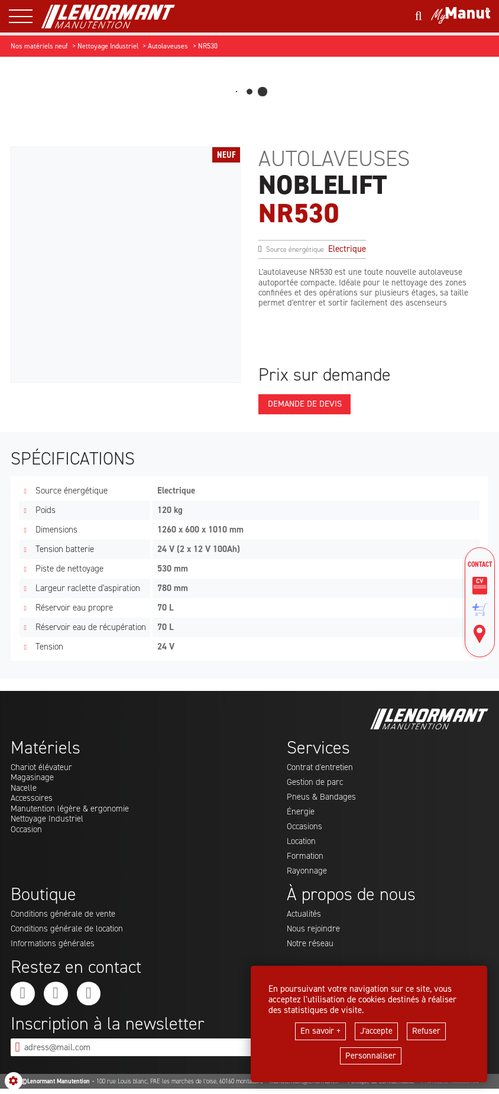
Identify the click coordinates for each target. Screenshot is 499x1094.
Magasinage (32, 779)
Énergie (301, 814)
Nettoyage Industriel (48, 821)
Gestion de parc (315, 783)
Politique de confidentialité (381, 1086)
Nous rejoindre (314, 932)
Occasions (305, 828)
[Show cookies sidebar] (13, 1081)
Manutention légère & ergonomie (71, 811)
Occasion (27, 832)
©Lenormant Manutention (55, 1086)
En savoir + (320, 1031)
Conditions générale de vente (64, 917)
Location (302, 844)
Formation (305, 858)
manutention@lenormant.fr (305, 1086)
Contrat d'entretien (321, 768)
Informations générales (53, 947)
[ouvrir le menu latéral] (25, 16)
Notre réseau (311, 947)
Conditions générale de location (68, 932)
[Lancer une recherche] (418, 16)
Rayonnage (307, 874)
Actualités (305, 917)
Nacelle (24, 789)
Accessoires (32, 800)
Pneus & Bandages (322, 798)
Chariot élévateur (42, 768)
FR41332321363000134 (449, 1086)
